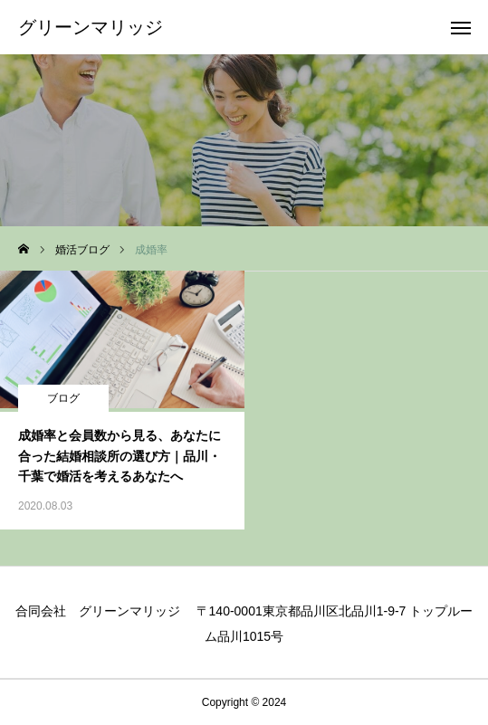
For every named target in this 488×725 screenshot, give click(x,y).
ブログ (63, 398)
